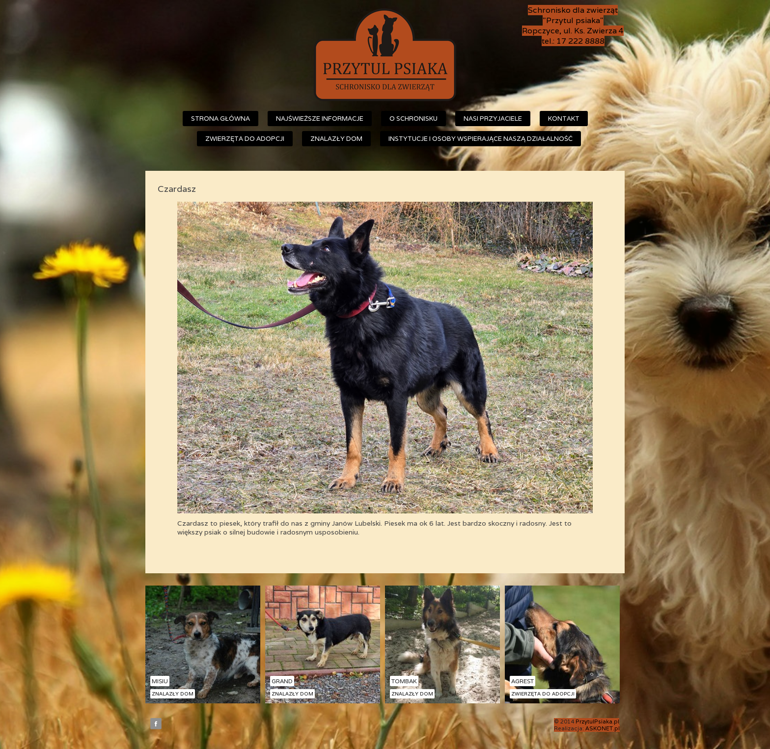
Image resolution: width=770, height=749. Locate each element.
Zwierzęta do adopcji (244, 138)
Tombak (404, 681)
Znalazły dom (336, 138)
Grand (282, 681)
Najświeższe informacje (319, 118)
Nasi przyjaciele (493, 118)
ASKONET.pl (602, 728)
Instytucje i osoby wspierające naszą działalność (480, 138)
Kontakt (563, 118)
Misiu (160, 681)
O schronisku (413, 118)
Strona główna (220, 118)
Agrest (522, 681)
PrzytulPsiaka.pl (597, 721)
